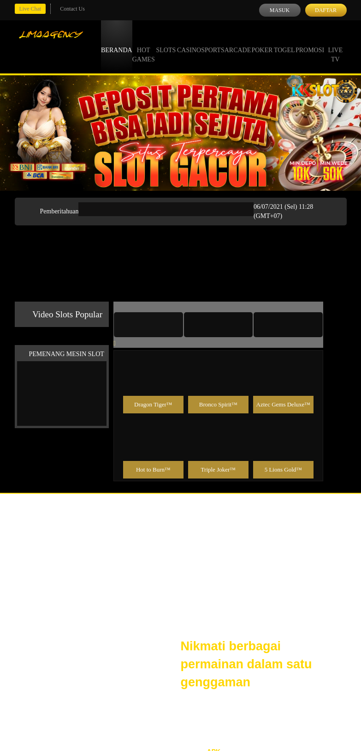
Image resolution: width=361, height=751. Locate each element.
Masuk (280, 10)
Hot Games (143, 46)
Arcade (238, 42)
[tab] (148, 324)
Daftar (326, 10)
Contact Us (72, 9)
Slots (166, 42)
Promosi (310, 42)
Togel (284, 42)
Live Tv (335, 46)
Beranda (116, 42)
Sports (213, 42)
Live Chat (30, 9)
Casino (189, 42)
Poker (261, 42)
